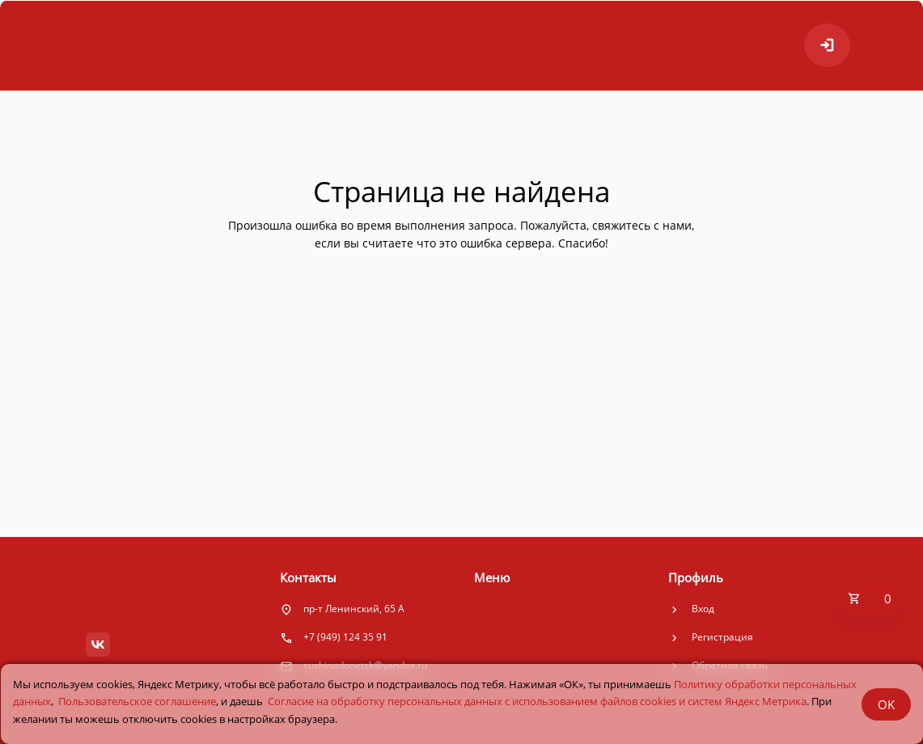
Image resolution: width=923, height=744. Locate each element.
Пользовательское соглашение (137, 701)
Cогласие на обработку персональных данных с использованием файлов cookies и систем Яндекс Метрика (537, 701)
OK (886, 704)
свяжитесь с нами (642, 225)
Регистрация (722, 637)
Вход (703, 608)
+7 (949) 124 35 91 (345, 637)
